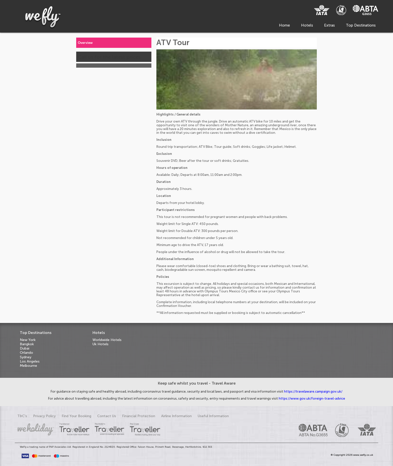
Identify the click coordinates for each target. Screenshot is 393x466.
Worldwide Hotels (107, 340)
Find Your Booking (76, 416)
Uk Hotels (100, 344)
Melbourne (28, 366)
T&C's (22, 416)
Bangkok (27, 344)
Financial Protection (138, 416)
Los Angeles (30, 361)
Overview (85, 43)
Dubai (24, 348)
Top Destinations (361, 25)
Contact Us (106, 416)
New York (28, 340)
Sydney (25, 357)
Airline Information (176, 416)
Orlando (26, 353)
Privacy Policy (44, 416)
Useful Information (213, 416)
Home (284, 25)
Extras (329, 25)
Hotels (307, 25)
